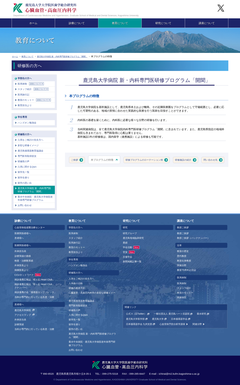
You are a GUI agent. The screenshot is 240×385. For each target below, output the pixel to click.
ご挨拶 (85, 159)
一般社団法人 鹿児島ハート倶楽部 (172, 314)
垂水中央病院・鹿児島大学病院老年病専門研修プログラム (35, 198)
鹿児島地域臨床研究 (133, 238)
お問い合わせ (25, 205)
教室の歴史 (183, 251)
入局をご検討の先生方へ (30, 140)
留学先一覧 (23, 172)
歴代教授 (181, 256)
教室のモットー (34, 99)
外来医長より (21, 265)
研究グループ (130, 233)
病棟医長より (21, 270)
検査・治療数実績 (23, 260)
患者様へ (19, 238)
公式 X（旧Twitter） (136, 314)
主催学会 (127, 256)
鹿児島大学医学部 (135, 319)
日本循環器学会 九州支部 (139, 324)
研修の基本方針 (77, 288)
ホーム (33, 23)
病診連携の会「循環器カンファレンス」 (35, 292)
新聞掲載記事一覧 (132, 261)
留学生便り (23, 177)
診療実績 (19, 324)
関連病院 (181, 297)
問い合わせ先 (144, 170)
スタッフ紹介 (33, 89)
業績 (125, 242)
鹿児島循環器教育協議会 (30, 151)
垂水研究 (201, 314)
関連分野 (181, 265)
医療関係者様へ (22, 233)
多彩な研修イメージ (28, 145)
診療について (77, 23)
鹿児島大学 (158, 319)
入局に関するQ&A (27, 167)
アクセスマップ (24, 315)
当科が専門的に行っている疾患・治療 (34, 297)
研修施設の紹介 (199, 159)
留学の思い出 (25, 183)
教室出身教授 (184, 260)
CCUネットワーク (27, 275)
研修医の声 (23, 161)
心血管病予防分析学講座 (172, 324)
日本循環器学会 (179, 319)
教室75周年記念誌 (186, 270)
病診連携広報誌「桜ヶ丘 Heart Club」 (34, 279)
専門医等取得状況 (27, 156)
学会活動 (131, 247)
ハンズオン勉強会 (27, 122)
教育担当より (25, 105)
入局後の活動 (76, 283)
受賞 (129, 252)
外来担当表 (20, 251)
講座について (207, 23)
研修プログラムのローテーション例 (157, 159)
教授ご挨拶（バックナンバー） (193, 238)
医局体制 (31, 83)
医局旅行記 (23, 94)
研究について (163, 23)
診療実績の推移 (22, 256)
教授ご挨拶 (183, 233)
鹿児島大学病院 (24, 310)
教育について (120, 23)
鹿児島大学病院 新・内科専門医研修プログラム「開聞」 (69, 56)
